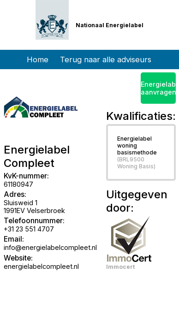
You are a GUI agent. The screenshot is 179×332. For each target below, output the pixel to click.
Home (37, 59)
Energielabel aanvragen (158, 88)
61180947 (18, 184)
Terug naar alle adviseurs (105, 59)
